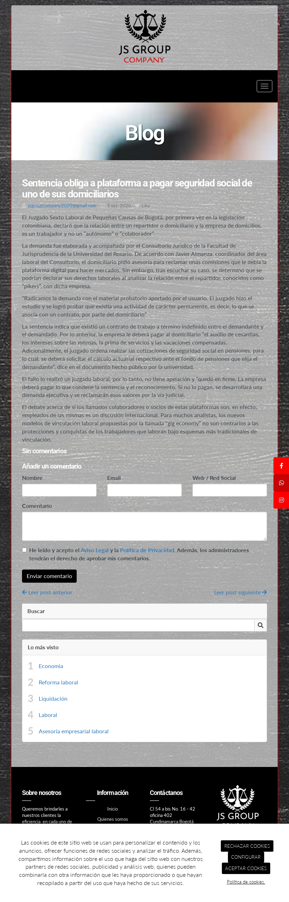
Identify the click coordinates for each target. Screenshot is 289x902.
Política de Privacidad (147, 550)
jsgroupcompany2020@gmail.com (62, 205)
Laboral (48, 714)
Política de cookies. (246, 882)
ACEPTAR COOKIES (246, 868)
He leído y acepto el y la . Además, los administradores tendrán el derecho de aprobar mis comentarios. (139, 554)
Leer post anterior (47, 592)
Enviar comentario (49, 575)
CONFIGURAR (246, 857)
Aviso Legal (95, 550)
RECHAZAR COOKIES (247, 846)
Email (114, 477)
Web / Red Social (214, 477)
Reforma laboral (58, 682)
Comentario (37, 505)
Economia (51, 665)
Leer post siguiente (240, 592)
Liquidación (53, 698)
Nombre (32, 477)
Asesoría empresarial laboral (74, 731)
